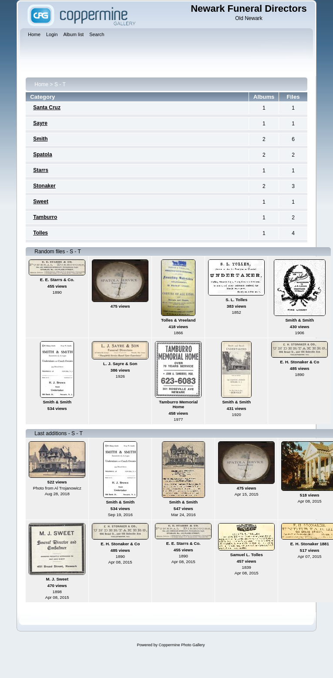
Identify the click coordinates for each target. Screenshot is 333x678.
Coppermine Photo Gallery (181, 645)
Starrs (40, 170)
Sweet (40, 201)
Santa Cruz (47, 107)
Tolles (40, 233)
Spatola (42, 154)
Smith (40, 139)
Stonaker (44, 186)
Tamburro (45, 217)
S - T (60, 84)
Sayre (40, 123)
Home (41, 84)
